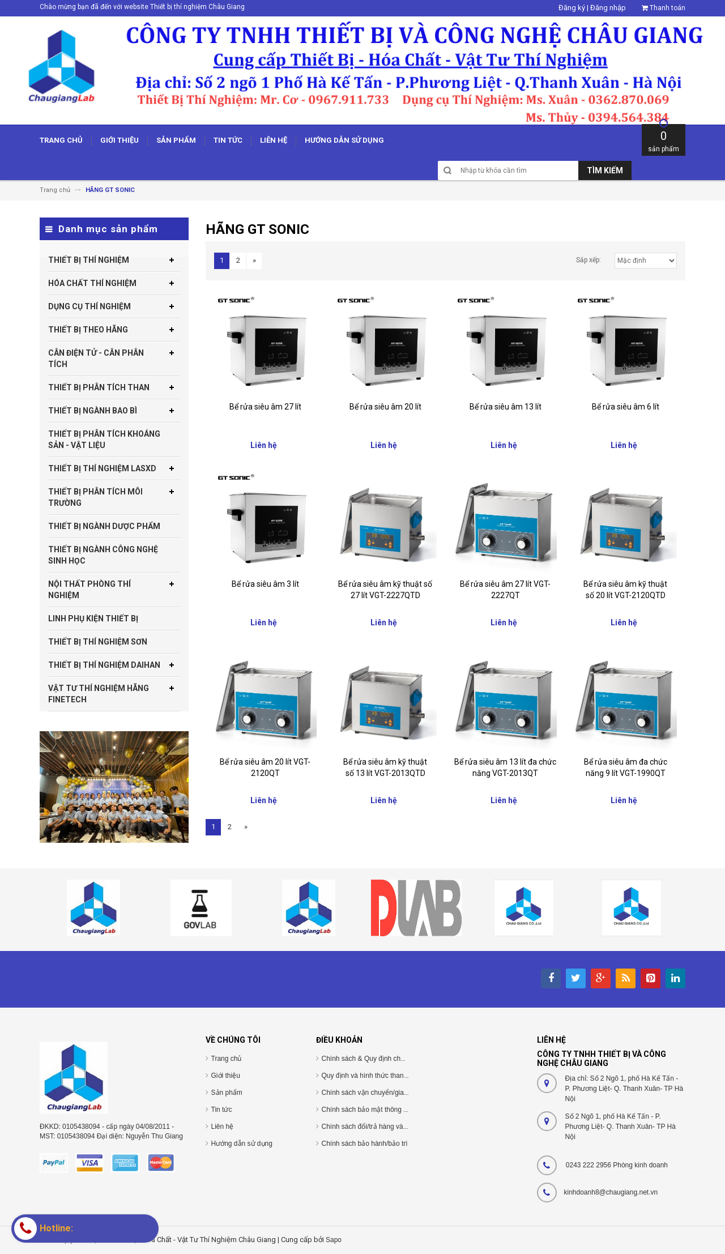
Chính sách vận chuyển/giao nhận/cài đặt (384, 1093)
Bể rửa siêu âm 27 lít (265, 406)
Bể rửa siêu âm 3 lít (265, 583)
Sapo (334, 1240)
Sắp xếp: (588, 260)
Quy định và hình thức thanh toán (372, 1076)
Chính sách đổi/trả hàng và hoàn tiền (377, 1127)
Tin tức (221, 1110)
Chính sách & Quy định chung (367, 1059)
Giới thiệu (225, 1076)
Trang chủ (226, 1059)
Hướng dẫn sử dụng (241, 1144)
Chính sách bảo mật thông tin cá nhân (379, 1110)
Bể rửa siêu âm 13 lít (505, 406)
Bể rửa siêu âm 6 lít (625, 406)
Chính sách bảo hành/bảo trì (365, 1144)
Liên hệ (222, 1127)
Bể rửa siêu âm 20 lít (385, 406)
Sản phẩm (226, 1093)
